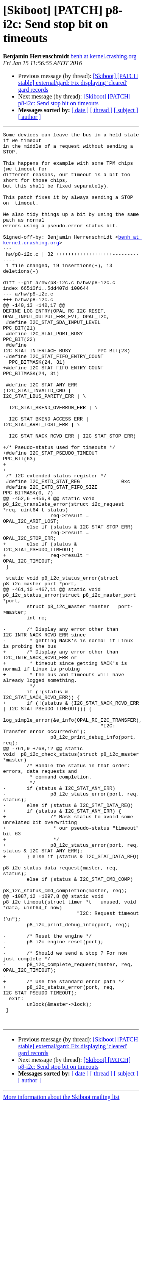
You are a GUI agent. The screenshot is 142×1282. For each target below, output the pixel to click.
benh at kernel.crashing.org (103, 56)
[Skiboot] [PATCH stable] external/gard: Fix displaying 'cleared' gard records (78, 83)
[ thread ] (101, 110)
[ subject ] (126, 110)
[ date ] (80, 110)
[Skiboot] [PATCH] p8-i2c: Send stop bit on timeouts (74, 99)
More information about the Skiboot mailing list (61, 1275)
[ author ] (29, 117)
